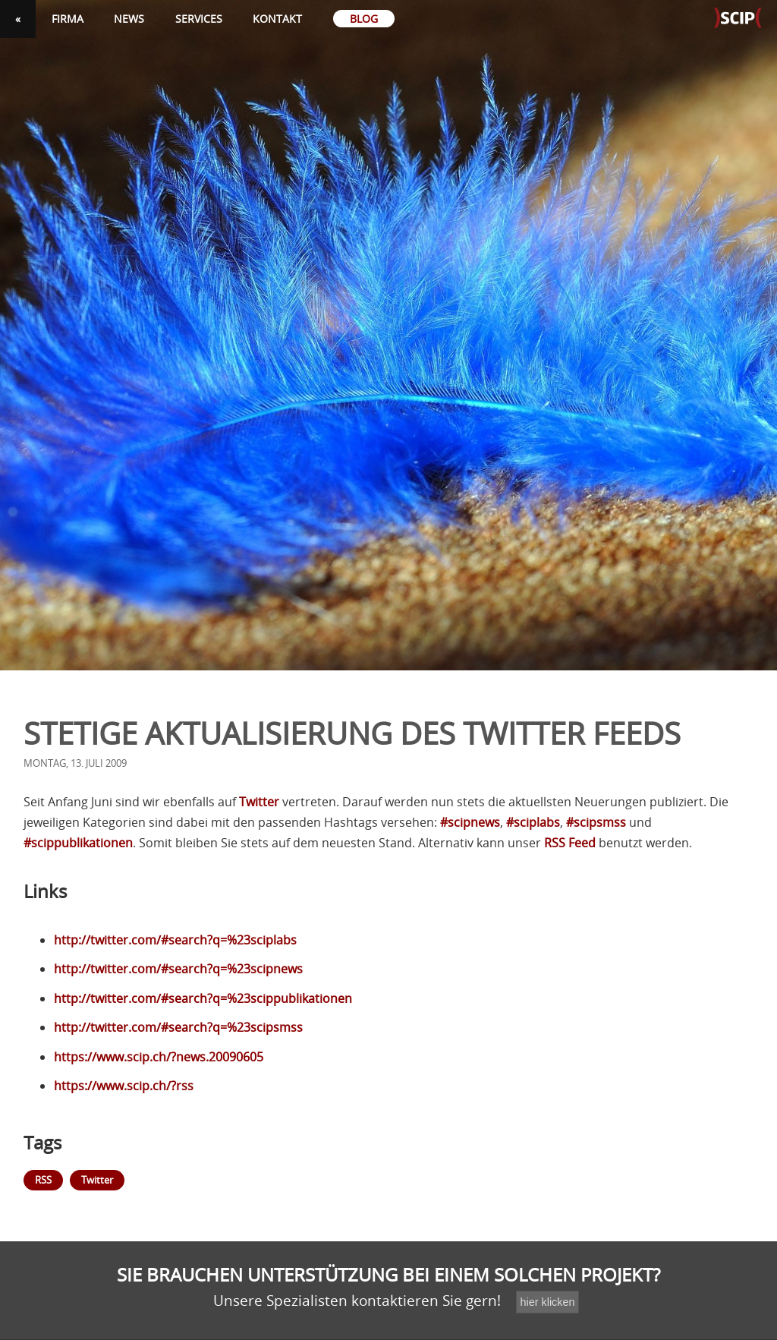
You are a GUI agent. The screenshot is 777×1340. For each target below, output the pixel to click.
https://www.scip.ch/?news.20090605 (158, 1056)
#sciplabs (533, 822)
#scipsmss (596, 822)
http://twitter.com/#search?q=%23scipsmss (178, 1027)
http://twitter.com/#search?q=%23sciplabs (175, 940)
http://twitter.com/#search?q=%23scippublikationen (203, 998)
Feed (570, 842)
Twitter (259, 801)
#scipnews (470, 822)
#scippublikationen (78, 842)
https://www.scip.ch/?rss (123, 1085)
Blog (364, 18)
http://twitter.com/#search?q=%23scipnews (178, 968)
